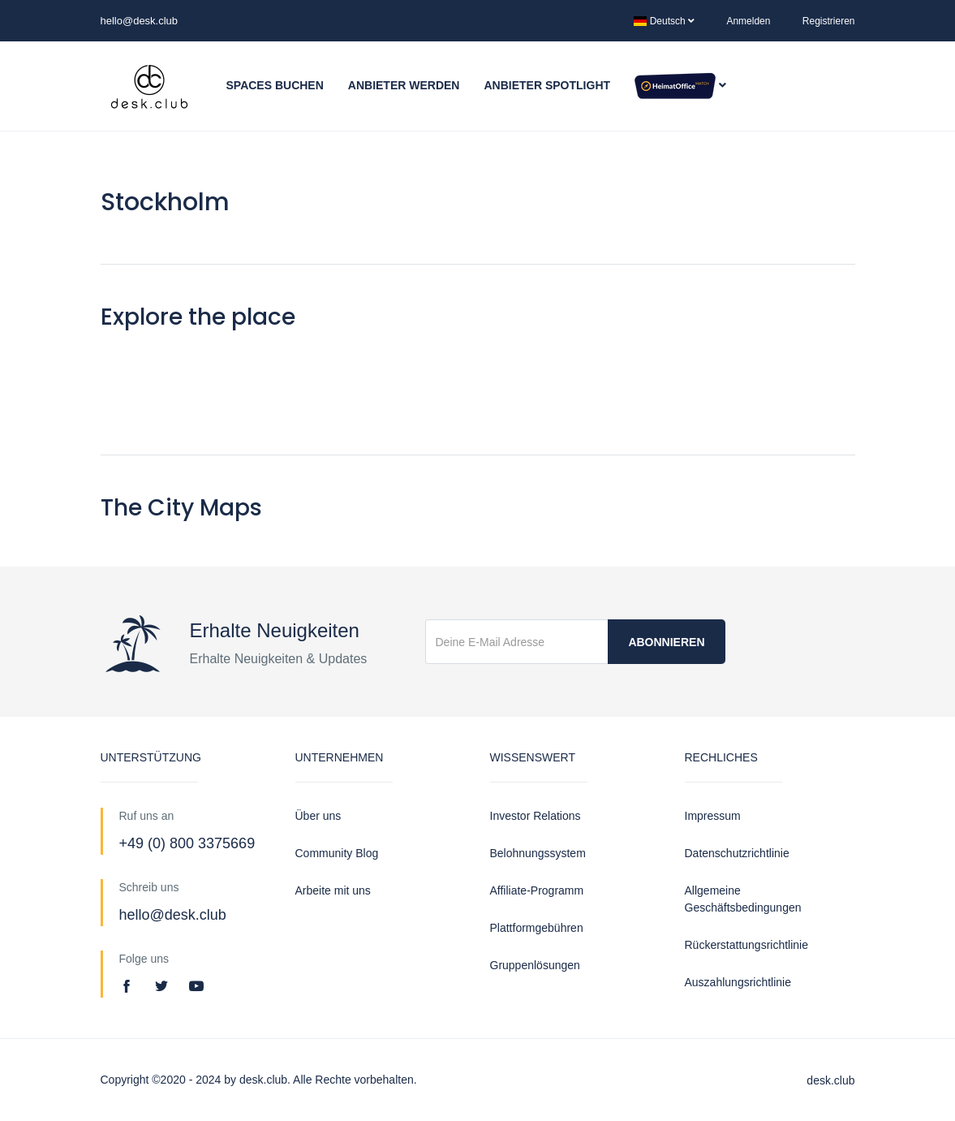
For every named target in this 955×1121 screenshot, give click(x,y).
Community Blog (337, 853)
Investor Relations (535, 815)
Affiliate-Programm (537, 890)
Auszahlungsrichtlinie (738, 982)
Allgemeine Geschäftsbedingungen (743, 899)
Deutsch (664, 21)
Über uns (318, 815)
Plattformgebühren (536, 927)
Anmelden (748, 21)
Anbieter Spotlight (547, 85)
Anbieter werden (404, 85)
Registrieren (828, 21)
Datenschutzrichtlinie (737, 853)
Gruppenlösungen (535, 965)
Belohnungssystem (538, 853)
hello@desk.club (140, 21)
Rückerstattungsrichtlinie (747, 944)
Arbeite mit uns (333, 890)
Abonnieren (666, 642)
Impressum (713, 815)
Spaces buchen (275, 85)
